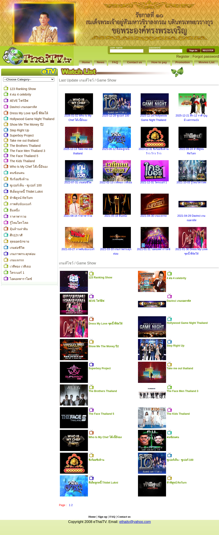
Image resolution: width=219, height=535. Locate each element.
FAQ (112, 516)
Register (183, 56)
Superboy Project (22, 135)
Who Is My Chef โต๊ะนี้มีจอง (29, 166)
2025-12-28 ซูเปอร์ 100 (115, 115)
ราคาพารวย (18, 216)
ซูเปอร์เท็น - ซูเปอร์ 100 (26, 185)
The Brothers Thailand (25, 145)
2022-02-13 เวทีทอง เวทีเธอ (115, 182)
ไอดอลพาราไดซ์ (21, 279)
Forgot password (206, 56)
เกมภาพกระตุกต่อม (22, 254)
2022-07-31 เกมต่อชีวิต (77, 182)
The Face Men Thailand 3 (27, 151)
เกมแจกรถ (17, 260)
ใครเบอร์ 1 (17, 272)
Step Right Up (19, 130)
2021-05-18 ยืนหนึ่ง (115, 215)
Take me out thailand (24, 140)
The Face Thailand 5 (24, 156)
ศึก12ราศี (16, 235)
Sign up (102, 516)
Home (92, 516)
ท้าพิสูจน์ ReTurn (21, 198)
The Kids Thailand (22, 161)
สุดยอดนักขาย (19, 241)
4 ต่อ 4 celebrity (20, 94)
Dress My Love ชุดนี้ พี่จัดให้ (29, 113)
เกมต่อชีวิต (17, 247)
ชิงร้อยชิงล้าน (19, 179)
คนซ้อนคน (17, 173)
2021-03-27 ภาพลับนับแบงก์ (77, 249)
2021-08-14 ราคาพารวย (78, 215)
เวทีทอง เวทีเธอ (20, 266)
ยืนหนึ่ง (15, 210)
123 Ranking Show (23, 89)
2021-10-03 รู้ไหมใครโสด (191, 182)
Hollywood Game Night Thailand (32, 119)
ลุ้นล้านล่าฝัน (19, 229)
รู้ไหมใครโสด (19, 223)
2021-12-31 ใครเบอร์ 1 (153, 182)
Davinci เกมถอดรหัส (23, 107)
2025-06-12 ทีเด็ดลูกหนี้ (116, 149)
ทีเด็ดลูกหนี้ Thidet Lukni (26, 191)
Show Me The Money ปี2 (27, 124)
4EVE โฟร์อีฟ (19, 100)
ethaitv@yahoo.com (135, 522)
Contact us (124, 516)
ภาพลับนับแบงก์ (20, 204)
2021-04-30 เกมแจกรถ (153, 215)
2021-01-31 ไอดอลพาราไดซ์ (153, 249)
